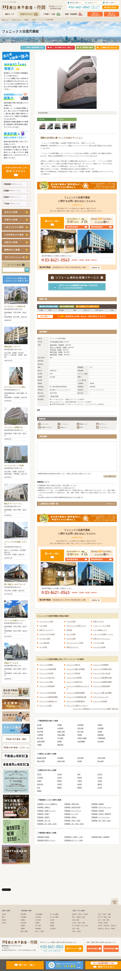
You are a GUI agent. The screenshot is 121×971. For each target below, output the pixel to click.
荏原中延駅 (41, 741)
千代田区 (40, 778)
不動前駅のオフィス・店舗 (73, 840)
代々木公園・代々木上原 (80, 925)
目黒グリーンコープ (46, 630)
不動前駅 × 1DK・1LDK (72, 820)
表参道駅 (38, 928)
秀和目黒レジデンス (12, 347)
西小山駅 (80, 731)
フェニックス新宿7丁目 (74, 682)
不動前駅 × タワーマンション (101, 807)
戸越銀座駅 (101, 738)
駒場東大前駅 (41, 758)
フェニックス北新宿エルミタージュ (77, 687)
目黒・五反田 (76, 931)
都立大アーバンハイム (13, 504)
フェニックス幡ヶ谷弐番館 (102, 693)
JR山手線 (53, 350)
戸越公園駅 (61, 735)
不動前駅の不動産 (43, 837)
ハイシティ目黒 (98, 643)
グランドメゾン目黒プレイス (76, 626)
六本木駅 (38, 920)
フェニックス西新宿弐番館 (102, 682)
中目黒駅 (101, 728)
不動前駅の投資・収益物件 (100, 837)
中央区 (59, 778)
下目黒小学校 (54, 396)
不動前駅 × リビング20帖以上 (47, 804)
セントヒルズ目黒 (99, 647)
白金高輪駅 (81, 741)
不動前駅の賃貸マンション (46, 840)
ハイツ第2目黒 (44, 643)
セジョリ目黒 (71, 634)
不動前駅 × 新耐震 (97, 804)
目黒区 (26, 19)
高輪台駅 (60, 745)
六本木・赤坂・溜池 (78, 923)
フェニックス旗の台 (73, 665)
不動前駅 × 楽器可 (43, 817)
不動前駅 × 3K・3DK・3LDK (47, 824)
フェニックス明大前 (73, 673)
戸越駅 (39, 745)
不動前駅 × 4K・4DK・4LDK (74, 824)
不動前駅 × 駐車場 (97, 811)
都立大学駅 (41, 761)
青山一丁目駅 (39, 931)
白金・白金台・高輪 (104, 914)
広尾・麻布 (75, 920)
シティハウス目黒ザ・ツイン (103, 634)
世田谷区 (40, 784)
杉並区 (79, 784)
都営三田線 (53, 352)
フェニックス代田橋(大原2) (102, 669)
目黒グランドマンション (101, 639)
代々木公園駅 (54, 914)
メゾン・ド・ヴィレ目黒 (101, 626)
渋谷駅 (23, 925)
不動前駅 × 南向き (70, 817)
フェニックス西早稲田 (47, 686)
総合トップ (5, 19)
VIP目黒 (69, 630)
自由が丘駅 (61, 761)
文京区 (100, 778)
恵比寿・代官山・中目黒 (80, 914)
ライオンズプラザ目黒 (47, 634)
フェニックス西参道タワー (48, 701)
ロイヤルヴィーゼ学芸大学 (14, 306)
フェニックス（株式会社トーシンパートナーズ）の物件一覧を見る (95, 709)
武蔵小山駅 (61, 731)
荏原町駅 (101, 735)
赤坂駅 (37, 923)
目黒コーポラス (98, 621)
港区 (78, 774)
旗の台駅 (40, 738)
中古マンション (16, 19)
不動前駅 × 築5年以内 (71, 804)
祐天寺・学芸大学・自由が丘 (107, 925)
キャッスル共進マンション (14, 620)
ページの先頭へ (114, 901)
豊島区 (100, 784)
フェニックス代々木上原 (101, 673)
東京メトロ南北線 (55, 347)
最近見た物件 (76, 3)
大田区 (100, 781)
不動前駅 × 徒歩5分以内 (72, 807)
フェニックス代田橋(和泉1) (75, 701)
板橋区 (59, 787)
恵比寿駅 (40, 728)
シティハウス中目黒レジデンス (15, 543)
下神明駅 (40, 735)
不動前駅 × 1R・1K (43, 820)
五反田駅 (80, 725)
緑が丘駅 (101, 761)
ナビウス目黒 (71, 639)
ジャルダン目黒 (44, 639)
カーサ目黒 (43, 647)
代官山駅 (80, 728)
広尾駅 (23, 920)
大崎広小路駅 (82, 738)
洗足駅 (100, 731)
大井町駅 (60, 728)
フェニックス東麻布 (46, 665)
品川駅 (39, 725)
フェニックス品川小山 (47, 678)
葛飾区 (39, 791)
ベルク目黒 (43, 626)
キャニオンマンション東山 (14, 387)
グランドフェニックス (101, 697)
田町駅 (52, 925)
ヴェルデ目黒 (71, 621)
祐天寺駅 (40, 731)
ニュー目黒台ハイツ (100, 630)
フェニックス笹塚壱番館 (47, 669)
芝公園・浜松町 (103, 923)
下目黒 (34, 19)
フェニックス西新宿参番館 (75, 693)
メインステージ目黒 (46, 621)
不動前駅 (61, 345)
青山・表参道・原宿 (78, 917)
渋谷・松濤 (75, 928)
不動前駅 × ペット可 (71, 814)
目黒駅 (64, 347)
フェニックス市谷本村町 (47, 693)
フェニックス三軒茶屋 (74, 678)
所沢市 (39, 774)
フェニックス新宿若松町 (101, 686)
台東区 (39, 781)
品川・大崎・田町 (103, 920)
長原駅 (59, 741)
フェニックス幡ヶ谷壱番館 (75, 669)
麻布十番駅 (24, 931)
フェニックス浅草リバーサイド (77, 705)
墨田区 (59, 781)
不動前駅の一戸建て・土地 (73, 837)
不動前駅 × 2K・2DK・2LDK (101, 820)
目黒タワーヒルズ (11, 663)
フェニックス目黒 (45, 705)
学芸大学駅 (101, 758)
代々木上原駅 (54, 917)
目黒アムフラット (72, 647)
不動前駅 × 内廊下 (43, 814)
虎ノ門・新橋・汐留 (104, 917)
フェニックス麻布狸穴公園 (102, 678)
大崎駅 (59, 725)
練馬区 (79, 787)
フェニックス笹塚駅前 (101, 665)
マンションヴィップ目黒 (14, 466)
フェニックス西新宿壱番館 (48, 697)
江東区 (79, 781)
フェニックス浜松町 (100, 701)
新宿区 (79, 778)
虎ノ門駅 (38, 925)
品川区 (100, 774)
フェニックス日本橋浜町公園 (76, 697)
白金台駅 (101, 741)
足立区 (100, 787)
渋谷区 (59, 774)
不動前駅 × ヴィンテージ (72, 811)
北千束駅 (60, 738)
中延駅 (79, 735)
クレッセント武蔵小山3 (13, 427)
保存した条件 (111, 3)
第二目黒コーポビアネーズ (14, 584)
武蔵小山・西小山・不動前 (106, 928)
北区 (38, 787)
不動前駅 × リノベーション (100, 817)
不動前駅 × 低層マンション (46, 811)
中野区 (59, 784)
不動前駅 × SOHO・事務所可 (101, 814)
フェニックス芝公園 (46, 673)
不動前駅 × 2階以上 (43, 807)
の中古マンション (12, 184)
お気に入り (93, 3)
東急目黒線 (53, 345)
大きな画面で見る (110, 476)
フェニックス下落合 (46, 682)
